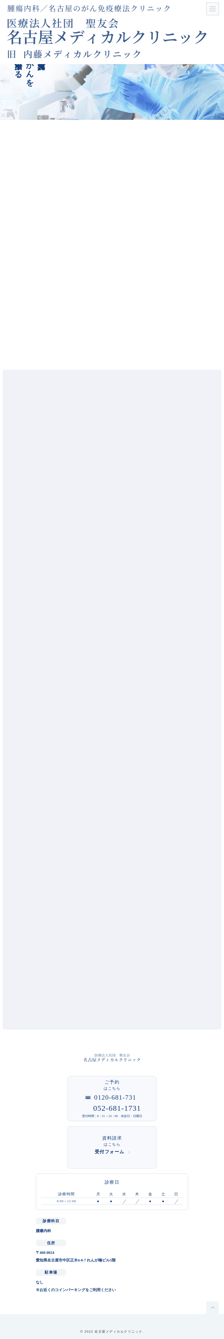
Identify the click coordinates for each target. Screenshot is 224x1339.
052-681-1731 (117, 1108)
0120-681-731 (115, 1097)
